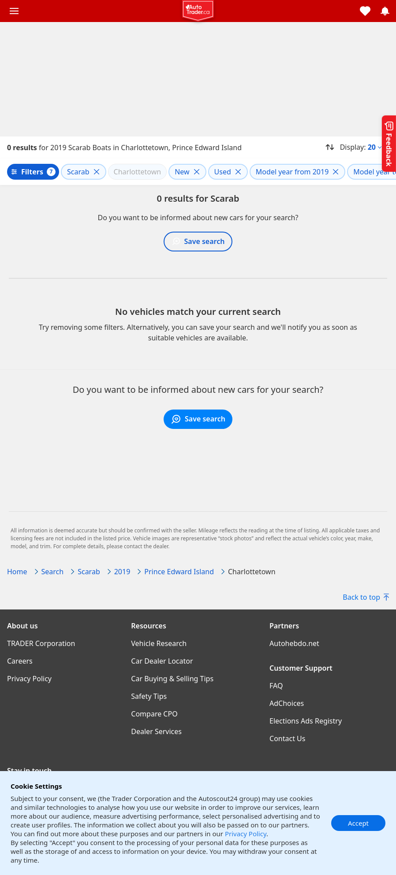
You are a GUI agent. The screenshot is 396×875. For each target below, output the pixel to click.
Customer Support (300, 668)
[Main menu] (14, 11)
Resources (148, 626)
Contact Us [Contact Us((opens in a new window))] (287, 738)
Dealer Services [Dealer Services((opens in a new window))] (156, 731)
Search (52, 571)
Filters (32, 172)
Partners (284, 626)
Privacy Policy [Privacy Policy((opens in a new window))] (29, 678)
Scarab (89, 571)
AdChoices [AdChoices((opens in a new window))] (286, 703)
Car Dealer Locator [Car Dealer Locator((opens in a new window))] (162, 661)
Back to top (366, 597)
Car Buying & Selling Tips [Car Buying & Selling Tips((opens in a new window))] (172, 678)
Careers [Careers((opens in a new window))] (20, 661)
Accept (358, 823)
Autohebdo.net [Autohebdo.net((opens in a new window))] (294, 643)
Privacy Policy (245, 833)
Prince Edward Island (179, 571)
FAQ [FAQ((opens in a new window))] (276, 685)
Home (17, 571)
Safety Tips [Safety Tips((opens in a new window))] (149, 696)
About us (22, 626)
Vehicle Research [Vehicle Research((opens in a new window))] (159, 643)
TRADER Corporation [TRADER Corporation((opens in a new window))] (41, 643)
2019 (122, 571)
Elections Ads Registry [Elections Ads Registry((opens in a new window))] (305, 721)
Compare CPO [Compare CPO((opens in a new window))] (154, 714)
